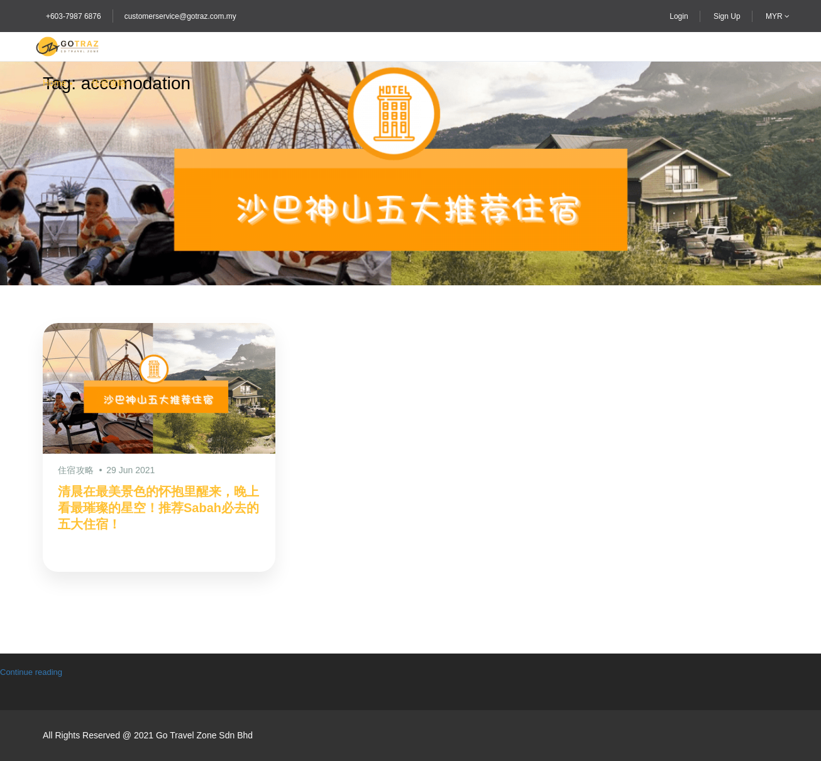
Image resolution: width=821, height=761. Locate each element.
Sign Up (727, 16)
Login (678, 16)
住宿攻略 (108, 83)
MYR (778, 16)
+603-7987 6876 (73, 16)
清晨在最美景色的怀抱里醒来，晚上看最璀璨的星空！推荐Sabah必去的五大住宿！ (158, 508)
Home (54, 83)
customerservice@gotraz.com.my (180, 16)
